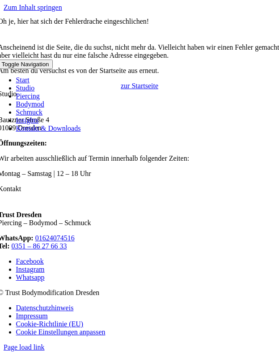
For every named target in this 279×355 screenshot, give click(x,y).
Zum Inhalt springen (33, 7)
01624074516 (55, 238)
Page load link (24, 347)
